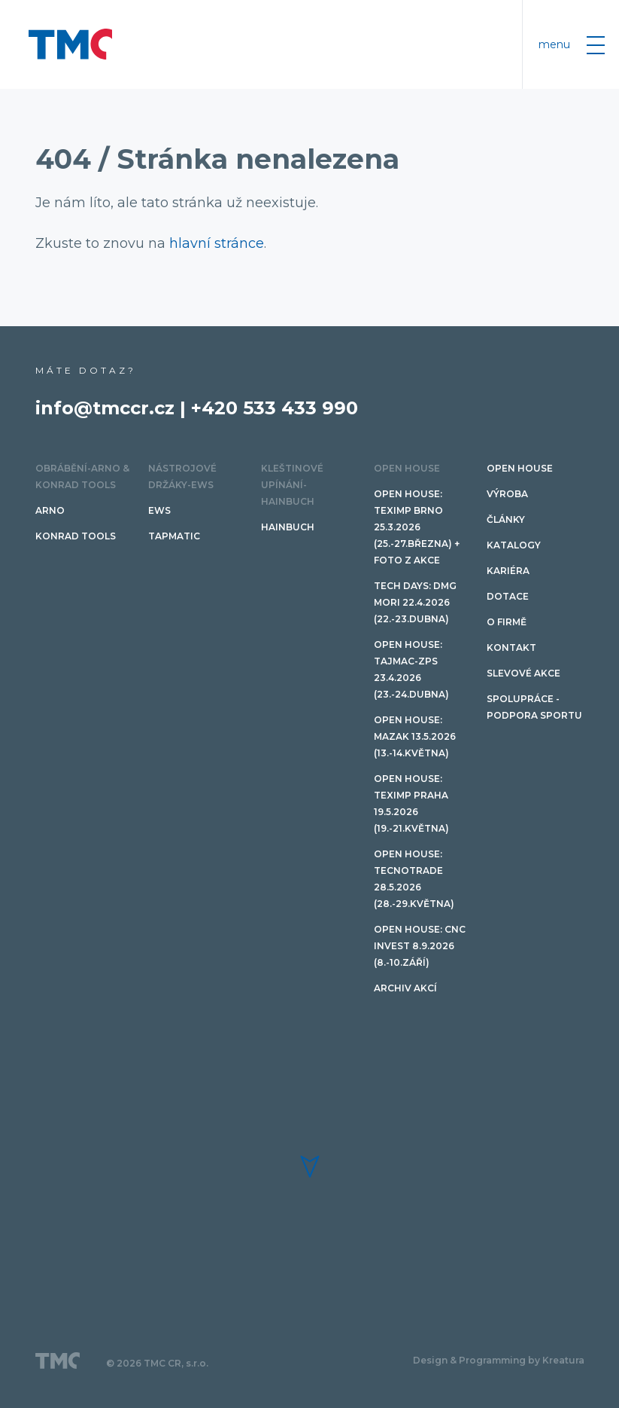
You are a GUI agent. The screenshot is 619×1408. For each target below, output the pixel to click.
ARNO (50, 510)
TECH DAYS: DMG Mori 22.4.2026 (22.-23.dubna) (415, 602)
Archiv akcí (405, 988)
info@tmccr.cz (104, 408)
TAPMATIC (174, 536)
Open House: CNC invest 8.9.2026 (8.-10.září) (420, 946)
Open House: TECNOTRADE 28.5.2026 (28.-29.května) (414, 878)
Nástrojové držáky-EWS (182, 476)
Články (506, 519)
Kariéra (508, 570)
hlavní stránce (216, 243)
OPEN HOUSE (407, 468)
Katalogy (514, 545)
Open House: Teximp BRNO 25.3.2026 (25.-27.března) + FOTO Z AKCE (417, 527)
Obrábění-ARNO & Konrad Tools (82, 476)
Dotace (508, 596)
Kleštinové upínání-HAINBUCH (292, 485)
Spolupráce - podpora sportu (534, 707)
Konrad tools (75, 536)
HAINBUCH (287, 527)
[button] (310, 1166)
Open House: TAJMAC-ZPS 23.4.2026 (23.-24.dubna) (411, 669)
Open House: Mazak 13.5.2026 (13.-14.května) (415, 736)
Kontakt (511, 647)
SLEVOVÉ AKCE (523, 673)
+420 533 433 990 (274, 408)
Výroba (507, 493)
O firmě (506, 622)
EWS (159, 510)
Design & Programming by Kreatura (498, 1360)
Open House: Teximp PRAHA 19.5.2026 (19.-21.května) (411, 803)
